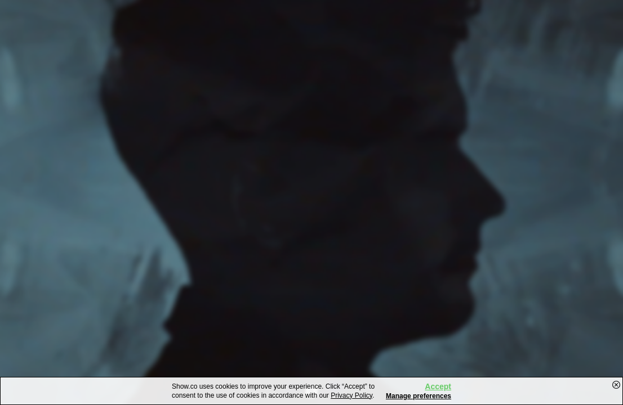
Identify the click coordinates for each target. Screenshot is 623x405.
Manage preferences (418, 396)
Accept (438, 386)
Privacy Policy (351, 395)
